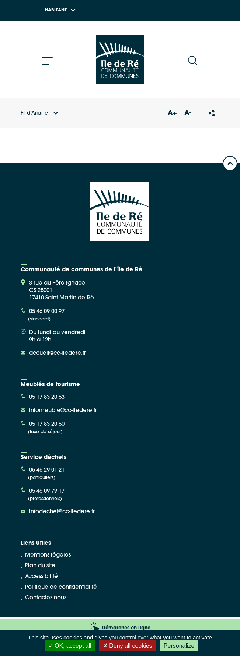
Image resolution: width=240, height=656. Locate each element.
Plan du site (40, 566)
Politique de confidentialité (61, 587)
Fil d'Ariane (39, 113)
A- (187, 113)
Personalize (179, 646)
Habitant (60, 10)
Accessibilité (41, 576)
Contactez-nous (45, 598)
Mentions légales (48, 555)
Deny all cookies (127, 646)
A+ (172, 113)
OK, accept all (69, 646)
